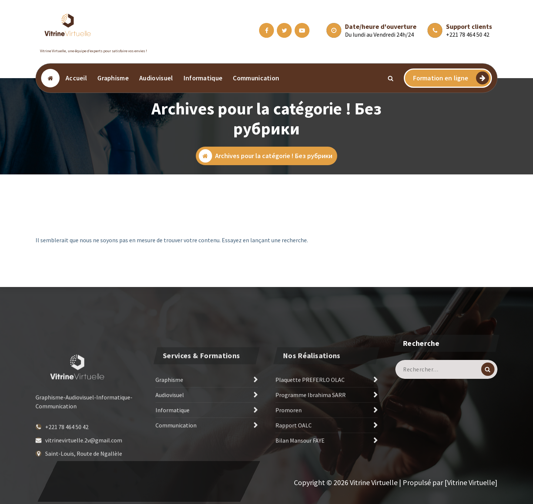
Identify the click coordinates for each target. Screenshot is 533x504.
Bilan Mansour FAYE (300, 469)
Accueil (76, 78)
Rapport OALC (293, 453)
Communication (256, 78)
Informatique (203, 78)
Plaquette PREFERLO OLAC (310, 408)
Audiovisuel (156, 78)
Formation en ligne (451, 77)
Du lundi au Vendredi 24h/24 (379, 34)
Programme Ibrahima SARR (310, 423)
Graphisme (113, 78)
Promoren (288, 438)
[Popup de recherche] (390, 78)
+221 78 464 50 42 (467, 34)
